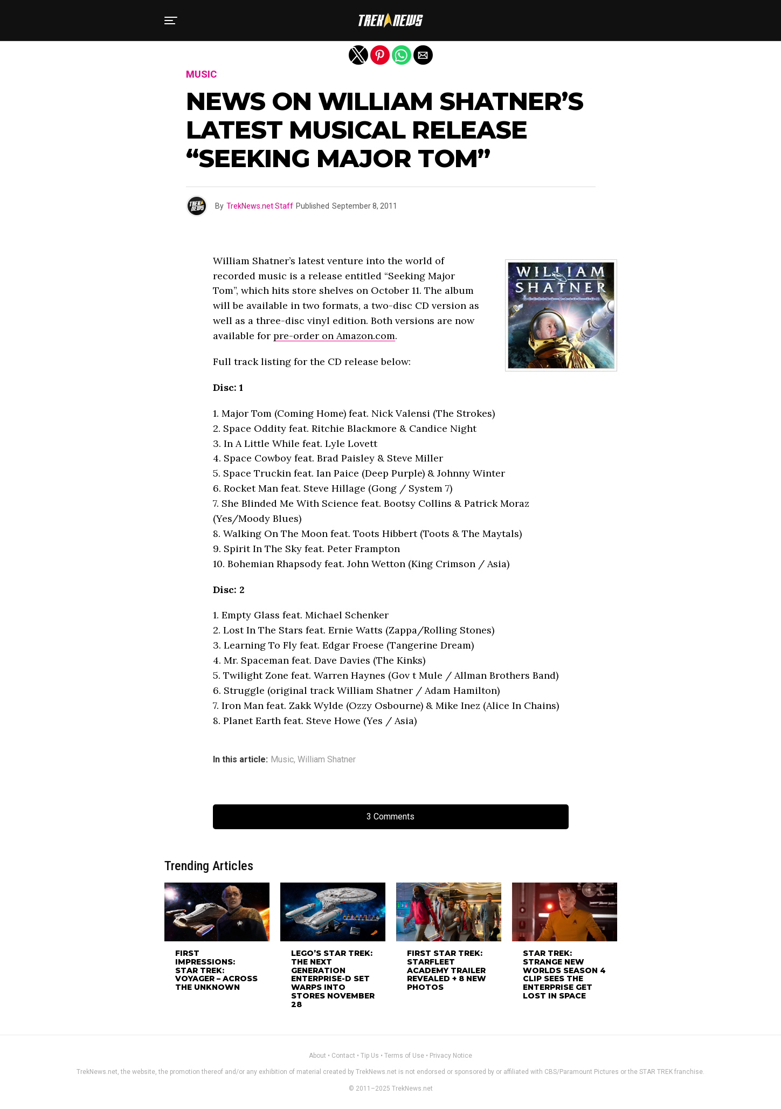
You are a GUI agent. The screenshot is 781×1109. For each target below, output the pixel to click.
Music (282, 759)
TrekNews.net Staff (259, 206)
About (317, 1055)
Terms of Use (404, 1055)
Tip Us (370, 1055)
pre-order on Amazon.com (334, 335)
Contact (343, 1055)
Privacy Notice (451, 1055)
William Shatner (327, 759)
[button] (170, 20)
